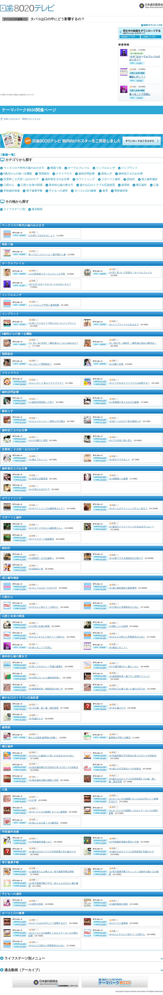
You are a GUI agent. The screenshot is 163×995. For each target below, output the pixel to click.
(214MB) (103, 737)
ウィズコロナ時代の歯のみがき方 (24, 167)
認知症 (131, 179)
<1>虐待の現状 (35, 904)
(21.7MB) (103, 676)
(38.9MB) (22, 420)
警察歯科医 (121, 190)
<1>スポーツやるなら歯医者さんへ (45, 528)
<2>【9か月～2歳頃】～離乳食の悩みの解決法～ (133, 343)
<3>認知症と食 (35, 569)
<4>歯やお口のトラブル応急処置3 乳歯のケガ (131, 851)
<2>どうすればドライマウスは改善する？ (129, 383)
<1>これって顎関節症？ (40, 364)
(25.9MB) (22, 557)
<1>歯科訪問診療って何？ (41, 402)
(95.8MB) (22, 384)
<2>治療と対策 (116, 364)
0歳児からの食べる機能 (18, 173)
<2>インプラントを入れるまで (124, 324)
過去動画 (37, 209)
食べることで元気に (139, 94)
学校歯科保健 (12, 190)
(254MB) (22, 305)
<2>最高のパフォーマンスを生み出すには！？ (131, 526)
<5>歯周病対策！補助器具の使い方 (45, 689)
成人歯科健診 (149, 179)
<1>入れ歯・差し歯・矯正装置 (43, 708)
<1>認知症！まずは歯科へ (41, 558)
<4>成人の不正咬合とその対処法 (125, 768)
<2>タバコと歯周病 (118, 923)
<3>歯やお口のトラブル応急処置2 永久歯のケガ (52, 851)
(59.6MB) (103, 400)
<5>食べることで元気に (40, 647)
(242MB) (103, 273)
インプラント (129, 167)
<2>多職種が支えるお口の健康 (124, 402)
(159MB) (22, 344)
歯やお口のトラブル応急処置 (97, 184)
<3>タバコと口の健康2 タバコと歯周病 (47, 812)
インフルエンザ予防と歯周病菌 (43, 305)
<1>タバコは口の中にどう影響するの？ (47, 923)
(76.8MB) (103, 627)
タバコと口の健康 (85, 190)
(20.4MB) (22, 665)
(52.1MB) (103, 679)
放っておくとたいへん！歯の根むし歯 (47, 254)
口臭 (156, 184)
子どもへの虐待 (58, 190)
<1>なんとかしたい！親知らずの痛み (46, 421)
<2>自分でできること (119, 459)
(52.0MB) (22, 690)
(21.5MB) (103, 665)
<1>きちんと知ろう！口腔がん (43, 607)
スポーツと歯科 (110, 179)
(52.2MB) (22, 439)
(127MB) (22, 441)
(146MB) (103, 403)
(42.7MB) (103, 381)
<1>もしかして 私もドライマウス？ (46, 383)
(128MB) (22, 403)
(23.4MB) (103, 625)
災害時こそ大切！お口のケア (21, 179)
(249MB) (22, 273)
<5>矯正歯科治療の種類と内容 (43, 780)
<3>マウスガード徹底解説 (41, 539)
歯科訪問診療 (86, 173)
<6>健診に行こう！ (118, 647)
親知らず (106, 173)
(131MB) (22, 324)
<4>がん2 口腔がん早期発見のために (127, 637)
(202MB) (103, 363)
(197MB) (22, 737)
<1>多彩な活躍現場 (38, 478)
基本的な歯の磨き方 (61, 184)
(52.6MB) (22, 400)
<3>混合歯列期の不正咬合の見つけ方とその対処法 (53, 767)
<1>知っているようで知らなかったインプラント (52, 323)
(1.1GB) (22, 285)
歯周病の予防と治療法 (120, 737)
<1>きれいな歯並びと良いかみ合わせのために (51, 755)
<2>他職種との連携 (118, 478)
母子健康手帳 (34, 190)
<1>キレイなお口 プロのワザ (42, 588)
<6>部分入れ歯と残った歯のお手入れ (127, 689)
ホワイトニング (85, 179)
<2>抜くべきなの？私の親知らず (125, 421)
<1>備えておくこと (38, 459)
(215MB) (22, 822)
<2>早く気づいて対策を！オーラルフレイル (130, 272)
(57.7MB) (103, 690)
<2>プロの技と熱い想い (120, 440)
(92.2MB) (22, 422)
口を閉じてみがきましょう (41, 235)
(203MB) (22, 363)
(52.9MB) (103, 439)
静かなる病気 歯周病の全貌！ (43, 737)
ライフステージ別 (14, 209)
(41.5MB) (22, 381)
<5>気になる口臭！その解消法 (43, 823)
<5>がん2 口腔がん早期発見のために (46, 945)
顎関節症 (44, 173)
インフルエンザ (105, 167)
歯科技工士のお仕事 (131, 173)
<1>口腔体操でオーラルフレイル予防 (46, 274)
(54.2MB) (103, 668)
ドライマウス (64, 173)
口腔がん (9, 184)
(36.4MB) (103, 420)
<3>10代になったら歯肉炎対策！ (44, 677)
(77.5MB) (103, 422)
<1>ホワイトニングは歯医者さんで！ (46, 508)
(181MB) (103, 344)
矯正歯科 (141, 184)
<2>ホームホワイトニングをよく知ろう (128, 508)
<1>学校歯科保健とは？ (40, 842)
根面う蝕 (56, 167)
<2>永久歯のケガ (117, 708)
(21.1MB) (22, 687)
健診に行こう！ (137, 76)
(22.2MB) (103, 687)
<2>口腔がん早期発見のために (124, 607)
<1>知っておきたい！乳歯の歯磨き (45, 666)
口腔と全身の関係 (31, 184)
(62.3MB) (22, 559)
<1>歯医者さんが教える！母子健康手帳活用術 (51, 871)
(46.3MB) (22, 679)
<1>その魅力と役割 (38, 440)
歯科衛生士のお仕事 (57, 179)
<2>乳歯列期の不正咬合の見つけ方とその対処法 (132, 755)
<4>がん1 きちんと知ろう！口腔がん (127, 934)
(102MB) (103, 384)
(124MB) (103, 441)
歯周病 (125, 184)
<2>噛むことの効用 (118, 626)
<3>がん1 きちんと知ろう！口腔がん (46, 637)
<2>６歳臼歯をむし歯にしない (124, 666)
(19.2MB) (22, 676)
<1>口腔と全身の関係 (39, 626)
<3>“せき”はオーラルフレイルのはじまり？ (49, 284)
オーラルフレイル (78, 167)
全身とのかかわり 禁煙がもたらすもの (22, 119)
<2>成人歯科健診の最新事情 (123, 588)
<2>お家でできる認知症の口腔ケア (126, 558)
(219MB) (22, 235)
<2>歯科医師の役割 (118, 904)
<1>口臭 (32, 800)
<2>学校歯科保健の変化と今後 (124, 842)
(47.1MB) (22, 668)
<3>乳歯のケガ (35, 718)
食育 (105, 190)
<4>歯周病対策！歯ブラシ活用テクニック (129, 676)
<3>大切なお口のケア (39, 489)
